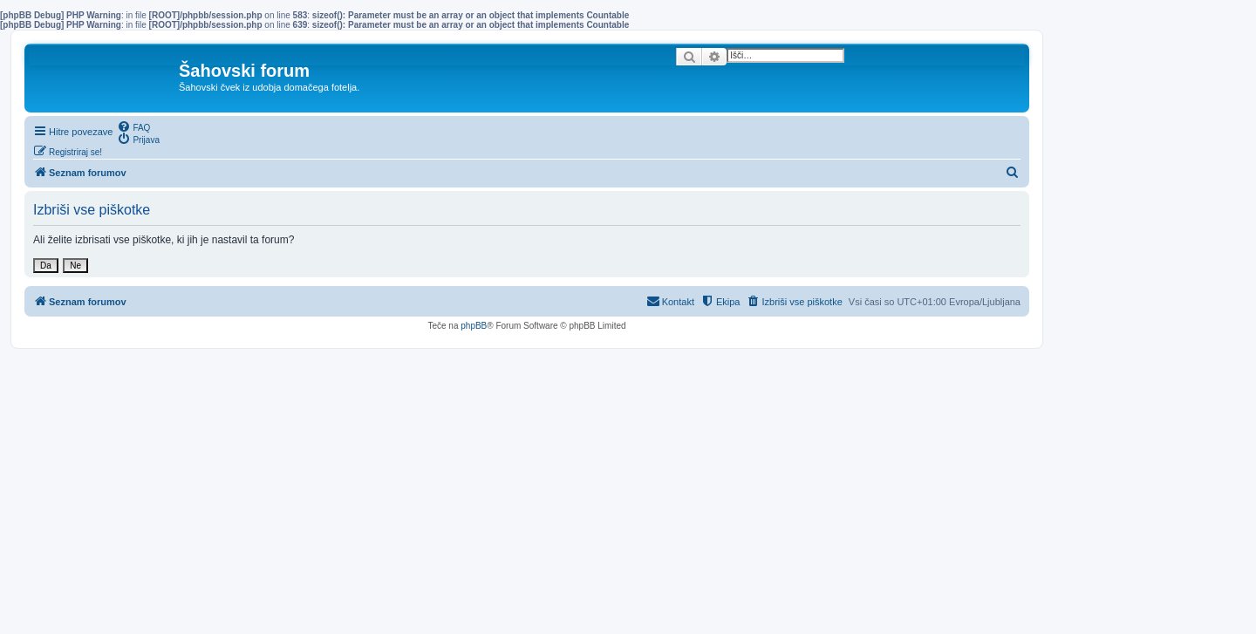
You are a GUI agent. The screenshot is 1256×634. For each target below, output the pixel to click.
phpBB (474, 326)
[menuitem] (133, 126)
